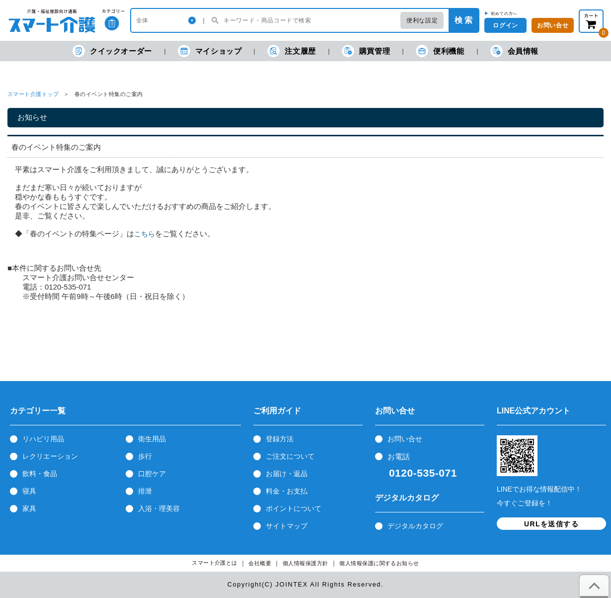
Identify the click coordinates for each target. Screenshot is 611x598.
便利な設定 (422, 20)
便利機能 (440, 51)
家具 (29, 508)
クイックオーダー (112, 51)
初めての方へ (504, 13)
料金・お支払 (286, 491)
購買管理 (366, 51)
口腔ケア (152, 473)
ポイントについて (293, 508)
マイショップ (210, 51)
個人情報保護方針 (305, 563)
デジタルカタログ (415, 525)
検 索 (463, 20)
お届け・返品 (286, 473)
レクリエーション (50, 456)
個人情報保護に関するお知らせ (379, 563)
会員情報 (514, 51)
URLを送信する (551, 524)
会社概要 (259, 563)
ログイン (505, 25)
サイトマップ (286, 525)
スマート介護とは (214, 563)
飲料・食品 (39, 473)
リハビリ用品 (43, 438)
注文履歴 (291, 51)
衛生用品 (152, 438)
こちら (144, 234)
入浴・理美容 (159, 508)
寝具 (29, 491)
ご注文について (290, 456)
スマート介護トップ (33, 94)
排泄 (145, 491)
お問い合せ (404, 438)
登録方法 (280, 438)
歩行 (145, 456)
